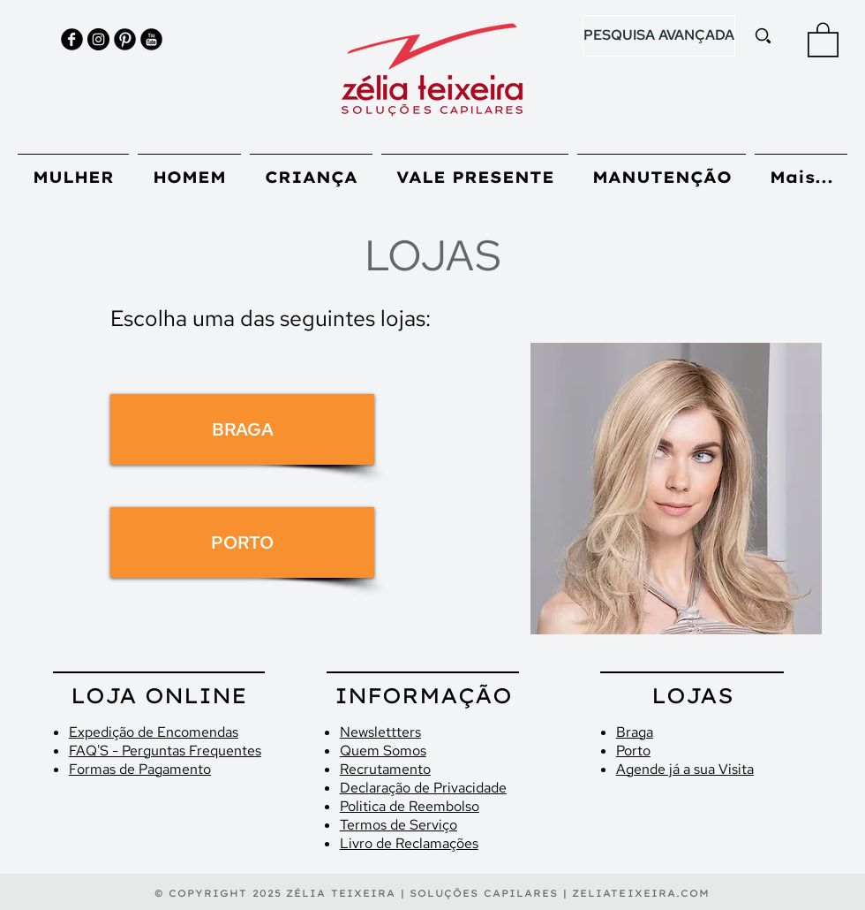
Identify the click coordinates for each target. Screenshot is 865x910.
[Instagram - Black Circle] (98, 39)
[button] (823, 38)
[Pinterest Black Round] (125, 39)
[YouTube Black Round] (151, 39)
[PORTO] (242, 542)
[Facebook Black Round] (72, 39)
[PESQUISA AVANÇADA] (659, 36)
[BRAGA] (242, 429)
